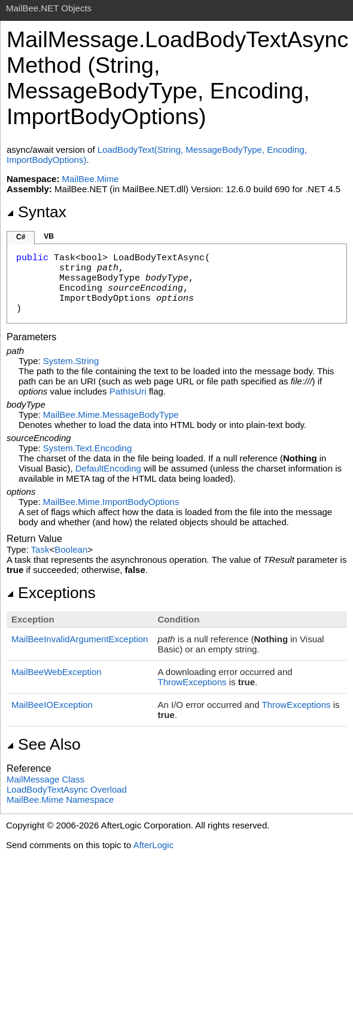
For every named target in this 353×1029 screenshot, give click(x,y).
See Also (44, 744)
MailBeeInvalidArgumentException (79, 639)
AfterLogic (153, 845)
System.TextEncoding (87, 448)
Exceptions (51, 593)
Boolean (70, 549)
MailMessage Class (45, 779)
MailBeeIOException (52, 705)
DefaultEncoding (108, 468)
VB (49, 236)
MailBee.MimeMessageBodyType (111, 414)
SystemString (71, 361)
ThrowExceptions (191, 682)
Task (40, 549)
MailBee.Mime (90, 179)
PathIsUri (128, 391)
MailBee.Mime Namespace (60, 799)
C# (20, 237)
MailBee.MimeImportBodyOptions (111, 502)
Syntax (36, 212)
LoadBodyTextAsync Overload (67, 789)
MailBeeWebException (56, 672)
